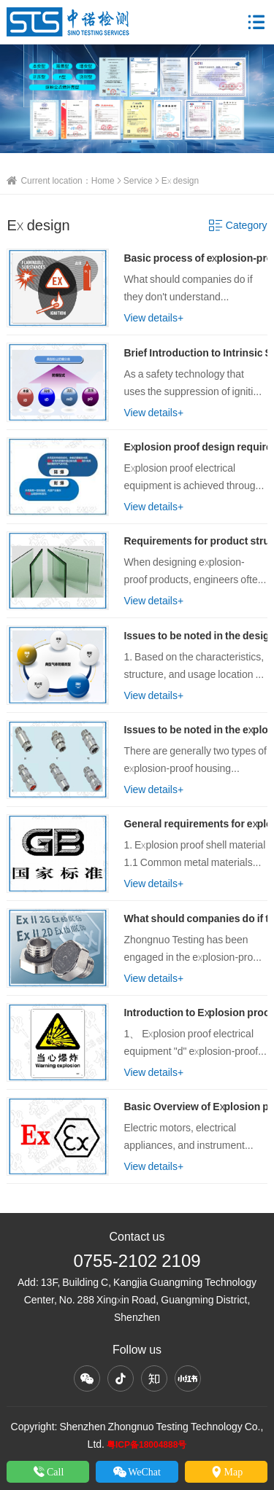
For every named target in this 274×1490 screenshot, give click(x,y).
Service (138, 180)
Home (103, 180)
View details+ (153, 318)
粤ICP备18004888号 (146, 1444)
